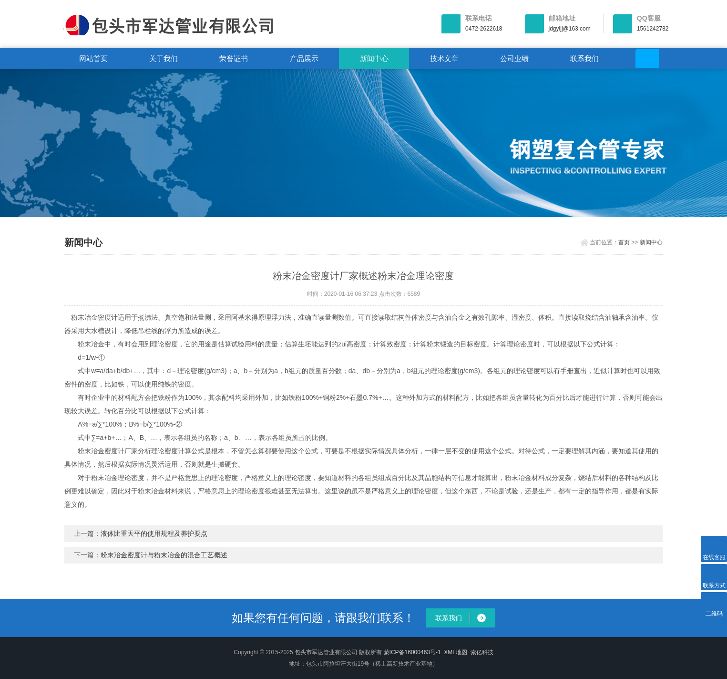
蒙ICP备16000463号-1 (412, 652)
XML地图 (455, 652)
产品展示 (304, 58)
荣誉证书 (233, 58)
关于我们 (163, 58)
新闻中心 (374, 58)
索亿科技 (482, 652)
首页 (624, 242)
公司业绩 (514, 58)
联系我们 (584, 58)
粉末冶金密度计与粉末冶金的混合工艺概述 (164, 555)
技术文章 (444, 58)
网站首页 (93, 58)
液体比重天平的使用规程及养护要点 (154, 533)
